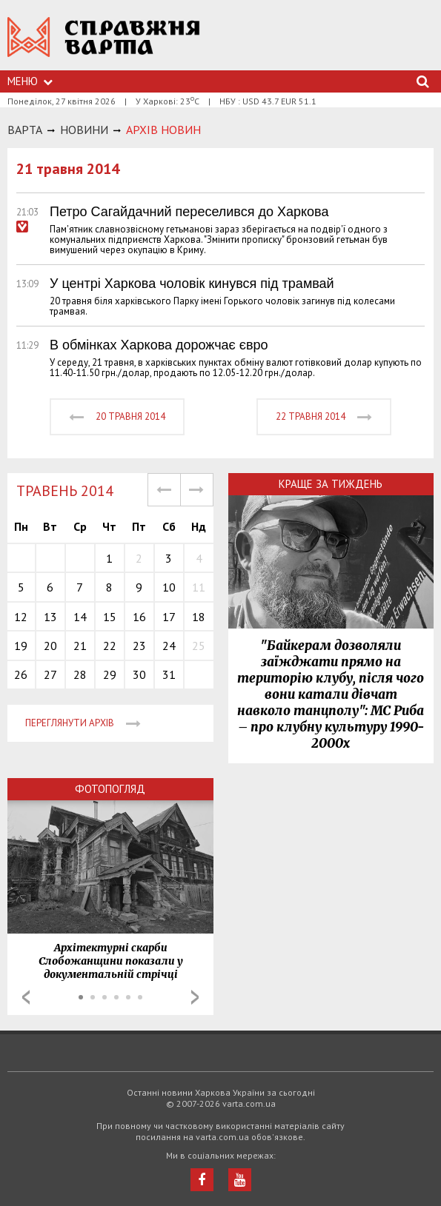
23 (139, 645)
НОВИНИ (84, 129)
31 (169, 674)
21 (80, 645)
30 (139, 674)
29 (109, 674)
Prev (26, 997)
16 (139, 616)
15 (109, 616)
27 (50, 674)
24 (169, 645)
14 (80, 616)
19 (20, 645)
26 (20, 674)
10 (169, 587)
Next (195, 997)
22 (109, 645)
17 (169, 616)
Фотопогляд (110, 789)
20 (50, 645)
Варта (24, 129)
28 (80, 674)
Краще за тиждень (330, 484)
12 (20, 616)
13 (50, 616)
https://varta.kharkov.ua (103, 45)
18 (198, 616)
